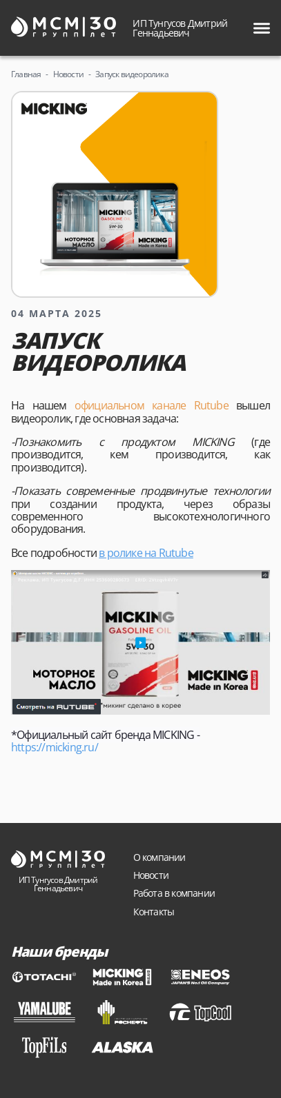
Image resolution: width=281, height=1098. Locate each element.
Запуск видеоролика (131, 74)
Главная (26, 74)
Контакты (154, 911)
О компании (159, 857)
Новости (68, 74)
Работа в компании (174, 892)
